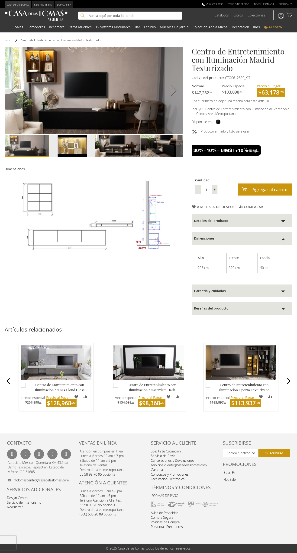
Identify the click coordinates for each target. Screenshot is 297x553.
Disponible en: (202, 122)
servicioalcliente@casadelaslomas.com (179, 465)
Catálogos (222, 15)
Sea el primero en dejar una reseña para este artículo (230, 101)
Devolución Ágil (264, 4)
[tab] (242, 220)
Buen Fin (229, 472)
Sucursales (285, 4)
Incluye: (198, 109)
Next (285, 382)
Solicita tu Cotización (166, 451)
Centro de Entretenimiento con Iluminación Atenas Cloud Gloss (59, 387)
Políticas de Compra (165, 522)
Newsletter (15, 507)
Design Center (17, 498)
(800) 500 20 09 (91, 514)
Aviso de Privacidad (164, 513)
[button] (14, 90)
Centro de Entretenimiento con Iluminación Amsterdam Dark (152, 387)
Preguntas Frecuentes (167, 527)
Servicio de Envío (163, 456)
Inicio (8, 40)
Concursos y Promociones (170, 474)
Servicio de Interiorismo (24, 502)
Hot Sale (229, 479)
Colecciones (256, 15)
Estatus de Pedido (238, 4)
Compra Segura (162, 517)
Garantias (158, 470)
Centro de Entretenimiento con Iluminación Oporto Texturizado (244, 387)
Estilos (238, 15)
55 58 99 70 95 (91, 474)
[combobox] (130, 16)
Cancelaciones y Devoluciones (172, 460)
